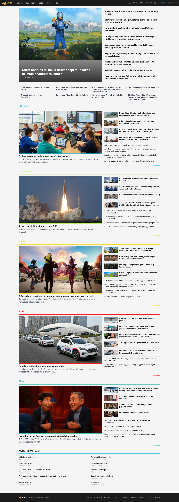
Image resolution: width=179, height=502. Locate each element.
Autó (49, 3)
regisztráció (172, 3)
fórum (135, 3)
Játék (41, 3)
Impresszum (109, 497)
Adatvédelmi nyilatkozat (92, 497)
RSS (141, 3)
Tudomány (31, 3)
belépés (162, 3)
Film (56, 3)
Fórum (118, 497)
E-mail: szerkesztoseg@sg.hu (134, 497)
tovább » (156, 165)
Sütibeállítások (154, 497)
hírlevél (149, 3)
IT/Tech (19, 3)
